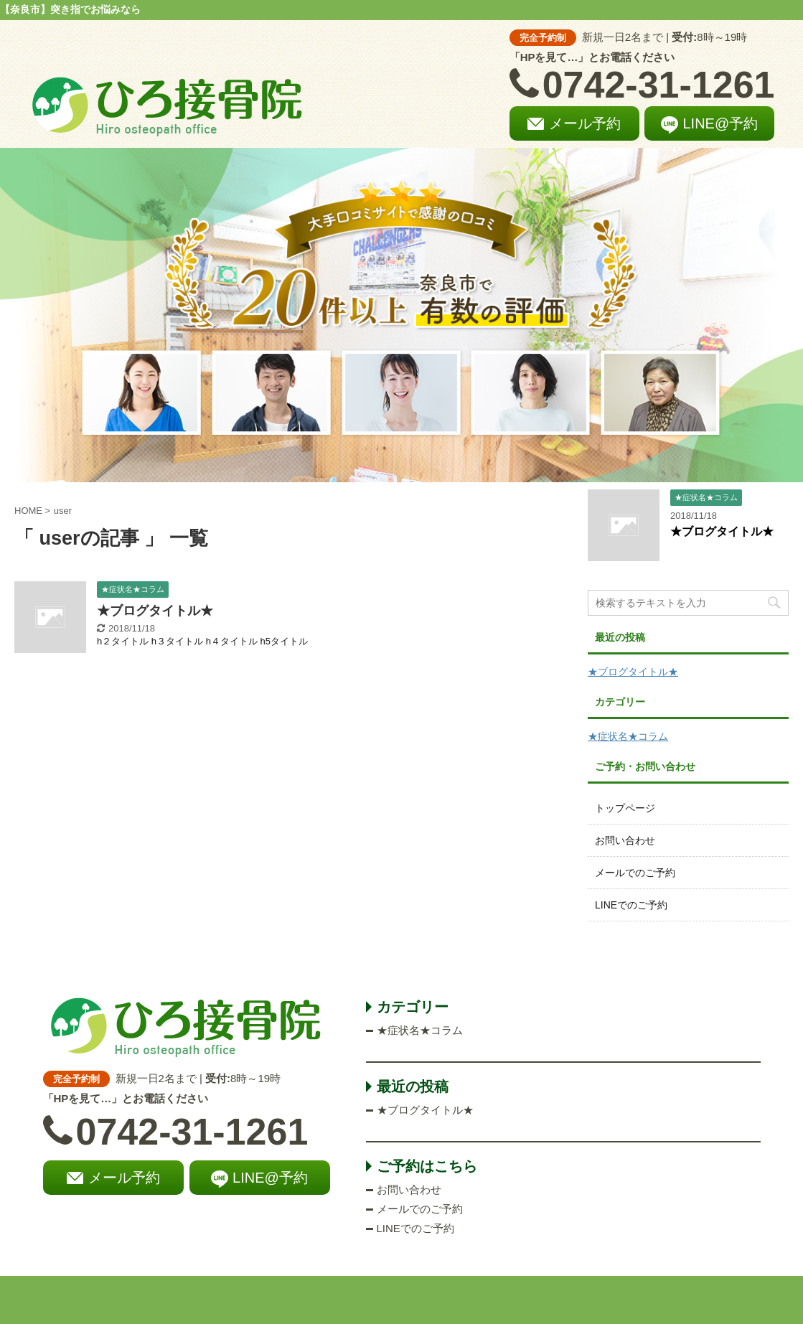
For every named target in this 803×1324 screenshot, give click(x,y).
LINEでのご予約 (631, 905)
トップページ (625, 808)
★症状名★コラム (628, 736)
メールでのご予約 (635, 872)
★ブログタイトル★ (155, 611)
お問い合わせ (625, 840)
